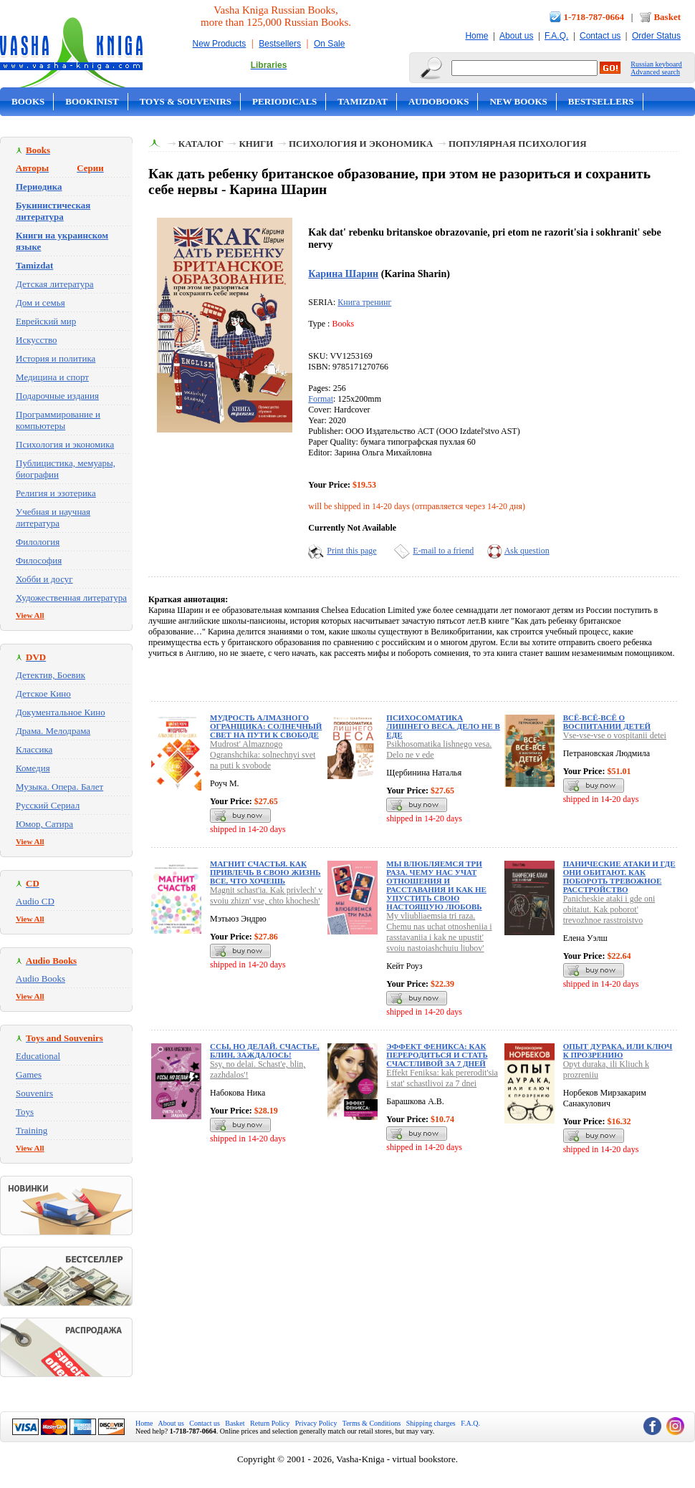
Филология (37, 541)
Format (320, 399)
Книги (256, 143)
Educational (38, 1055)
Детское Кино (43, 693)
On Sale (329, 44)
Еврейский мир (46, 321)
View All (30, 615)
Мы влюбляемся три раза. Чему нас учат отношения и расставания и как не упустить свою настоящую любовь (436, 885)
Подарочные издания (57, 395)
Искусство (36, 339)
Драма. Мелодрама (53, 730)
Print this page (351, 551)
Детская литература (55, 284)
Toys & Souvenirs (185, 101)
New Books (518, 101)
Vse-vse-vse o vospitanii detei (614, 735)
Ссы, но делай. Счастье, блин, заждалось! (265, 1050)
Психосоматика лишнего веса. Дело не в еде (443, 726)
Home (476, 36)
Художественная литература (71, 597)
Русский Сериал (48, 805)
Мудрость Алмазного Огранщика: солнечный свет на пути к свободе (266, 726)
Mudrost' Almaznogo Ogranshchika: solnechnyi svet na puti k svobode (262, 754)
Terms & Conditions (371, 1423)
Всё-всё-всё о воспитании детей (607, 721)
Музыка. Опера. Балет (59, 786)
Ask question (527, 551)
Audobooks (438, 101)
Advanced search (655, 72)
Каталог (201, 143)
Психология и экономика (65, 444)
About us (516, 36)
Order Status (656, 36)
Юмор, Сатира (44, 823)
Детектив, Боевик (50, 675)
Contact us (600, 36)
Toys (25, 1111)
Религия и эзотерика (56, 493)
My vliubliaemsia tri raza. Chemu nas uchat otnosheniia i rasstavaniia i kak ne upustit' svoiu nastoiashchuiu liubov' (439, 932)
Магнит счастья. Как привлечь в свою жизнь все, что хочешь (265, 872)
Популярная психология (518, 143)
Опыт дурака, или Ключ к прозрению (618, 1050)
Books (27, 101)
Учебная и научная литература (53, 517)
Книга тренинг (364, 302)
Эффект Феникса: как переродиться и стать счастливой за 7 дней (436, 1055)
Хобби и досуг (44, 579)
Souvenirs (34, 1093)
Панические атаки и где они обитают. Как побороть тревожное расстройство (619, 876)
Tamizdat (362, 101)
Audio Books (40, 978)
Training (31, 1130)
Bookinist (91, 101)
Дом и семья (40, 302)
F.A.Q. (556, 36)
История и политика (55, 358)
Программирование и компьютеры (58, 420)
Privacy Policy (316, 1423)
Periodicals (284, 101)
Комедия (33, 768)
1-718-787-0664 (594, 16)
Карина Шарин (343, 273)
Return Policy (269, 1423)
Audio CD (35, 901)
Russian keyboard (656, 64)
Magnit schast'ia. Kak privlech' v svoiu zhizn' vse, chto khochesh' (266, 895)
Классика (34, 749)
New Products (219, 44)
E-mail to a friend (443, 551)
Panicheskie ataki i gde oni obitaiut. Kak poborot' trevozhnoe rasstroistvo (609, 909)
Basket (667, 16)
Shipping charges (431, 1423)
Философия (39, 560)
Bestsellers (280, 44)
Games (29, 1074)
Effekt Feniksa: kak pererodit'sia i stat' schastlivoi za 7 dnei (442, 1078)
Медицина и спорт (52, 377)
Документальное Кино (60, 712)
